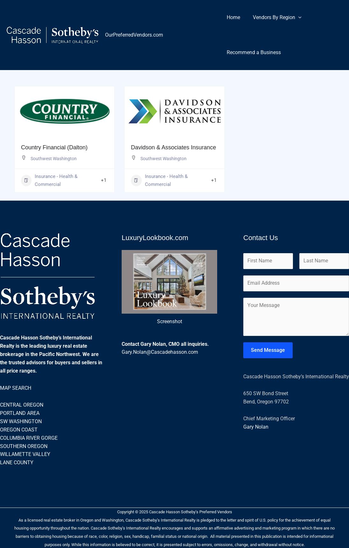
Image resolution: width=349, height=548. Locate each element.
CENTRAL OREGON (21, 405)
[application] (294, 17)
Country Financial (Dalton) (54, 147)
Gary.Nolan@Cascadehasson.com (160, 353)
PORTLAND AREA (19, 413)
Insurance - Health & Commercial (49, 181)
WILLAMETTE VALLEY (25, 454)
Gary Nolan (255, 428)
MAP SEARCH (15, 388)
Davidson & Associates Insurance (173, 147)
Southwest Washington (54, 158)
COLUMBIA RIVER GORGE (29, 438)
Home (232, 17)
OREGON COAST (19, 429)
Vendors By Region (273, 17)
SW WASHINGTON (21, 421)
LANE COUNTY (16, 462)
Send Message (268, 351)
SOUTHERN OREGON (23, 446)
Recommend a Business (252, 52)
